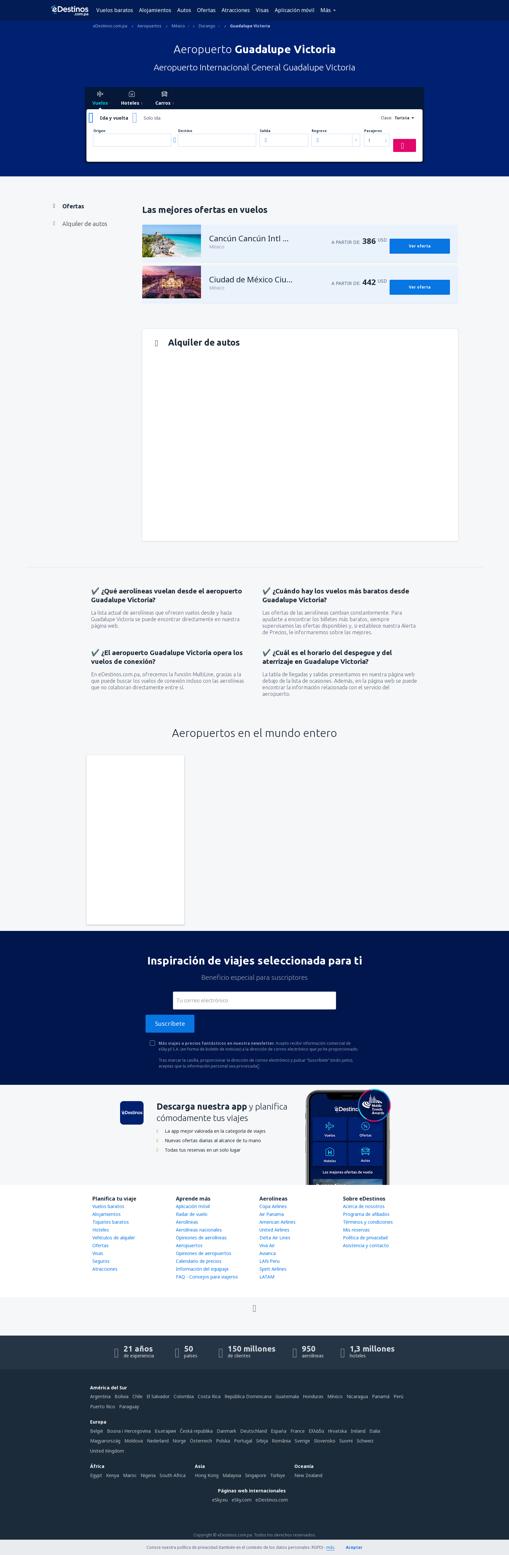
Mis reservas (356, 1230)
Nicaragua (357, 1396)
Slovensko (324, 1441)
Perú (398, 1396)
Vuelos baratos (114, 10)
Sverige (302, 1441)
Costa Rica (209, 1396)
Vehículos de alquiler (113, 1237)
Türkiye (277, 1475)
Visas (262, 10)
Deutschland (253, 1431)
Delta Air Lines (274, 1237)
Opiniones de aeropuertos (203, 1253)
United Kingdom (107, 1451)
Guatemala (287, 1396)
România (281, 1441)
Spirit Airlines (272, 1269)
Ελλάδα (316, 1431)
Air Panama (271, 1214)
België (96, 1431)
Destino (185, 131)
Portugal (243, 1441)
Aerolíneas (187, 1222)
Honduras (313, 1396)
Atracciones (236, 10)
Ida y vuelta (114, 118)
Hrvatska (337, 1431)
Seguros (101, 1261)
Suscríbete (170, 1023)
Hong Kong (207, 1475)
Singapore (255, 1475)
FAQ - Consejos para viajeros (207, 1277)
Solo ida (152, 118)
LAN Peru (269, 1261)
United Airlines (274, 1230)
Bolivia (122, 1396)
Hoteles (100, 1230)
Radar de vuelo (192, 1214)
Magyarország (105, 1441)
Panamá (381, 1396)
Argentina (100, 1396)
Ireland (358, 1431)
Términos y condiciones (368, 1222)
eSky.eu (220, 1500)
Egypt (96, 1475)
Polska (223, 1441)
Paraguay (129, 1406)
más (330, 1547)
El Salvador (158, 1396)
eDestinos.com (271, 1500)
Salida (265, 131)
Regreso (319, 131)
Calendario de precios (199, 1261)
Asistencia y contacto (366, 1245)
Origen (99, 131)
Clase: (386, 118)
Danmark (226, 1431)
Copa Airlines (273, 1206)
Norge (179, 1441)
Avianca (267, 1253)
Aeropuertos (189, 1245)
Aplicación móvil (295, 10)
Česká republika (196, 1431)
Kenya (112, 1475)
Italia (374, 1431)
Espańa (278, 1431)
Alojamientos (155, 10)
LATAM (266, 1277)
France (297, 1431)
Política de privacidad (365, 1237)
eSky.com (242, 1500)
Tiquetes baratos (110, 1222)
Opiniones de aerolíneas (201, 1237)
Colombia (184, 1396)
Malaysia (232, 1475)
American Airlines (277, 1222)
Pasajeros (373, 131)
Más (325, 10)
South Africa (173, 1475)
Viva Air (267, 1245)
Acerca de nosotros (364, 1206)
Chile (137, 1396)
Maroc (130, 1475)
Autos (184, 10)
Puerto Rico (102, 1406)
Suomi (346, 1441)
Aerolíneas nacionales (199, 1230)
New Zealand (308, 1475)
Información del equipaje (202, 1269)
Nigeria (148, 1475)
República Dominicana (247, 1396)
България (165, 1431)
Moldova (133, 1441)
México (335, 1396)
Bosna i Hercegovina (129, 1431)
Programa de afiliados (366, 1214)
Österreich (201, 1441)
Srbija (262, 1441)
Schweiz (365, 1441)
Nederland (158, 1441)
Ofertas (206, 10)
